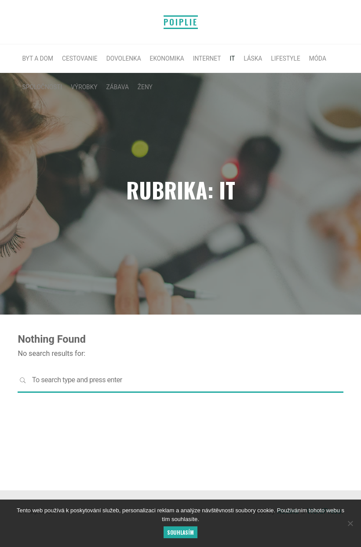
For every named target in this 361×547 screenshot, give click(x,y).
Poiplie (181, 22)
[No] (350, 523)
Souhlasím (180, 532)
